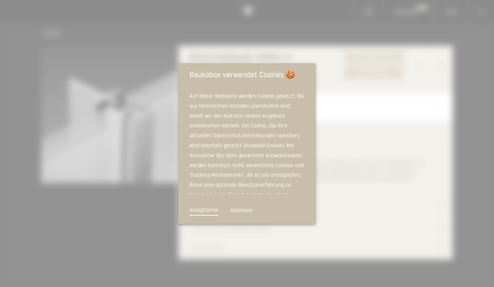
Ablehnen (241, 210)
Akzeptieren (204, 209)
